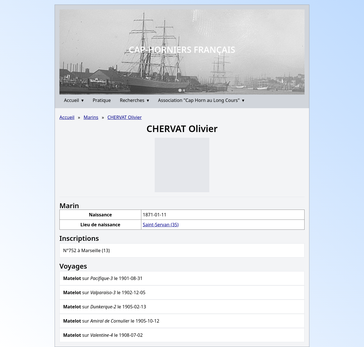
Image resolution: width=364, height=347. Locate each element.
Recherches (134, 100)
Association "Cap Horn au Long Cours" (201, 100)
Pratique (102, 100)
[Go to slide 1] (179, 90)
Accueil (74, 100)
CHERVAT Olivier (124, 117)
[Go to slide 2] (184, 90)
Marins (91, 117)
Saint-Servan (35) (161, 224)
